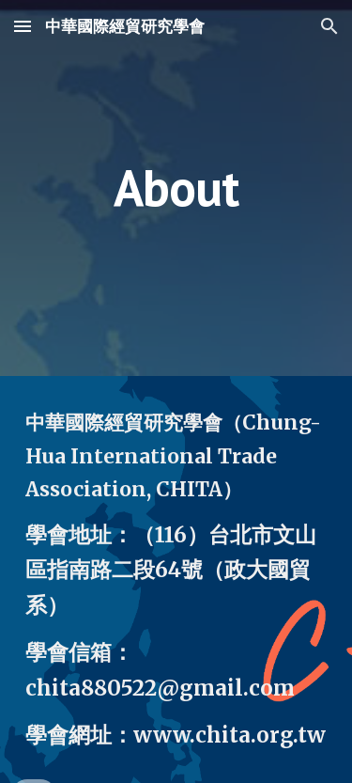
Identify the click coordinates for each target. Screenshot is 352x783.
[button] (22, 26)
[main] (176, 187)
